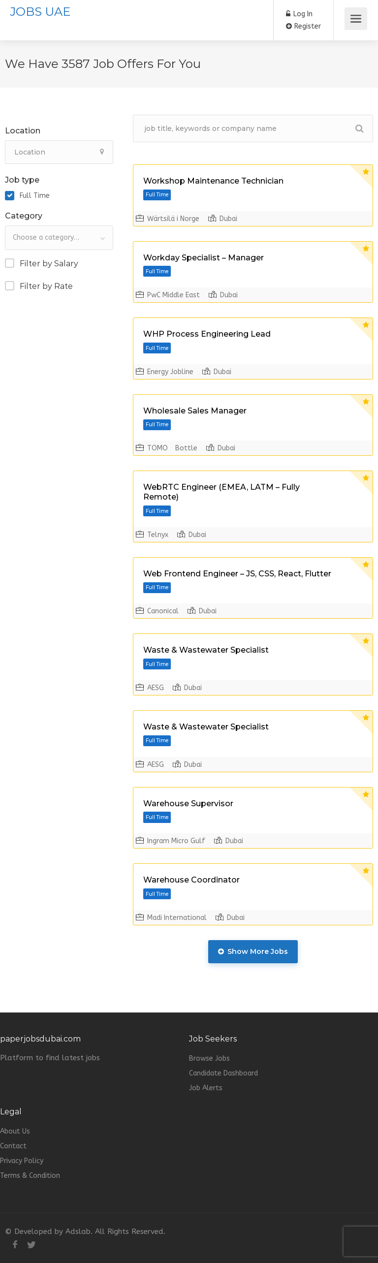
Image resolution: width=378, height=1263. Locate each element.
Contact (13, 1146)
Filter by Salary (49, 263)
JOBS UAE (40, 11)
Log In (299, 14)
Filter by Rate (46, 286)
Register (303, 26)
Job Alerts (205, 1088)
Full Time (35, 195)
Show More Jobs (253, 951)
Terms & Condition (30, 1175)
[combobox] (59, 237)
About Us (15, 1131)
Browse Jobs (209, 1058)
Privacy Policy (21, 1161)
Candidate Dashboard (223, 1073)
